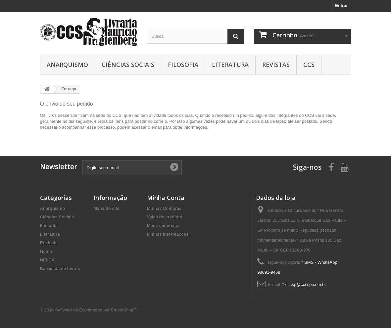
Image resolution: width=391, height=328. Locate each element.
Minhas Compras (164, 208)
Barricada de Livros (60, 268)
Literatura (230, 65)
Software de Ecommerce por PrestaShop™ (96, 309)
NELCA (47, 260)
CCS (309, 65)
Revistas (276, 65)
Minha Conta (165, 198)
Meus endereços (164, 225)
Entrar (341, 5)
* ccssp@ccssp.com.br (304, 284)
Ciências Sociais (128, 65)
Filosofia (183, 65)
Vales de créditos (164, 216)
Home (46, 251)
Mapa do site (106, 208)
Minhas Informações (168, 234)
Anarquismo (67, 65)
